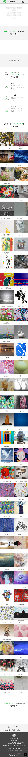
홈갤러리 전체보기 (14, 60)
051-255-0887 (14, 727)
